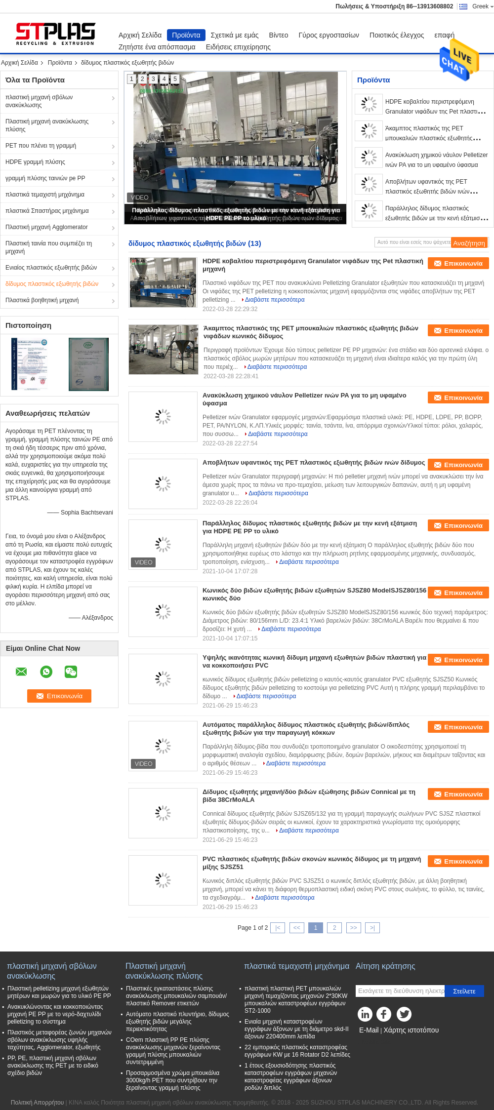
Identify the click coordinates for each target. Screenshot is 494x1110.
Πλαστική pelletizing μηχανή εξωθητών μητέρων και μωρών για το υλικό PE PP (59, 992)
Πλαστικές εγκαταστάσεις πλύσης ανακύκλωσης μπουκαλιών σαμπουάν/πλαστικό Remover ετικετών (176, 996)
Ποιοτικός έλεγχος (397, 35)
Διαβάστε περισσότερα (275, 299)
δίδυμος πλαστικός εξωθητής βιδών (51, 283)
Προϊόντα (186, 35)
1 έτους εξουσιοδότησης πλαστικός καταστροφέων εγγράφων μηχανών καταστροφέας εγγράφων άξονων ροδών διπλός (291, 1076)
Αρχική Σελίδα (140, 35)
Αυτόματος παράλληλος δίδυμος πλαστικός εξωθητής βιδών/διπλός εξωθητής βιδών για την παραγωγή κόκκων (306, 728)
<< (296, 927)
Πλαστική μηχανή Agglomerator (46, 227)
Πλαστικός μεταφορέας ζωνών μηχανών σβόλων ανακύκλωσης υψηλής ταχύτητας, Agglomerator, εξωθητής (59, 1040)
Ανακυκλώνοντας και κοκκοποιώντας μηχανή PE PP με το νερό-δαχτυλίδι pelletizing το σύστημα (55, 1014)
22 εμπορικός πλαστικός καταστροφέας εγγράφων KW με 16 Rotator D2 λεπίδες (297, 1051)
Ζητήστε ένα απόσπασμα (157, 47)
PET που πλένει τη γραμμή (40, 145)
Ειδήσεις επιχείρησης (238, 47)
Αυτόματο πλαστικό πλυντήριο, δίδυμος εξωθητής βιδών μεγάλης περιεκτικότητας (177, 1021)
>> (353, 927)
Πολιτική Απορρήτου (37, 1102)
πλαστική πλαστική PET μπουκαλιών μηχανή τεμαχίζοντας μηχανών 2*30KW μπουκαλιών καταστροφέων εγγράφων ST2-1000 (296, 999)
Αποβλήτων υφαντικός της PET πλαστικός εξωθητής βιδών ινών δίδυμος (427, 191)
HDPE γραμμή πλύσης (35, 162)
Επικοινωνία (463, 263)
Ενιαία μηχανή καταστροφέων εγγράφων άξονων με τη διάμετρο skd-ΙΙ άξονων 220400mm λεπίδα (297, 1029)
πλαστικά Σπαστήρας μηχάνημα (47, 210)
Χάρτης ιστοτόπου (411, 1030)
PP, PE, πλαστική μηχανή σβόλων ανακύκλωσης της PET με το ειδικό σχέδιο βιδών (52, 1065)
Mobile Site (373, 1042)
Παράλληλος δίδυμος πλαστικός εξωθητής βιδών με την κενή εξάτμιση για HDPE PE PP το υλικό (434, 218)
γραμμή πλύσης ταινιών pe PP (45, 178)
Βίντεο (278, 35)
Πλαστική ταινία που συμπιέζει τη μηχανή (48, 247)
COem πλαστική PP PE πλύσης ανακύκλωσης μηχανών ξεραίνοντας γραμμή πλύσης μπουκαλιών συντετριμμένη (173, 1051)
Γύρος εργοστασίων (329, 35)
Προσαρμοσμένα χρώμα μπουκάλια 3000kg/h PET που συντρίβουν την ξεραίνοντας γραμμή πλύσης (172, 1080)
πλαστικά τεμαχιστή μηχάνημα (44, 194)
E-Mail (369, 1030)
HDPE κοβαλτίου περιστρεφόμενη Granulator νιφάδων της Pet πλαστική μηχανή (434, 111)
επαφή (445, 35)
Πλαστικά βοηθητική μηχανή (42, 300)
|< (277, 927)
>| (372, 927)
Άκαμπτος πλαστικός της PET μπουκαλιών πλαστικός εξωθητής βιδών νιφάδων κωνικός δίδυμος (429, 138)
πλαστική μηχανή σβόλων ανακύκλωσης (39, 101)
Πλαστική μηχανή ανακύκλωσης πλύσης (46, 125)
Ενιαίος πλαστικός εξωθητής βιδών (51, 267)
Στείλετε (464, 991)
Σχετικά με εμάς (235, 35)
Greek (483, 6)
